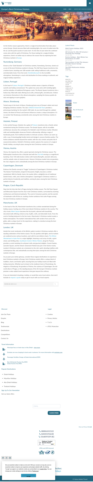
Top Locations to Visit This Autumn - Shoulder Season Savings (77, 63)
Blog (2, 322)
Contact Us (4, 338)
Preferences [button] (35, 471)
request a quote (16, 277)
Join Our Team (5, 314)
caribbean (67, 90)
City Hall (40, 154)
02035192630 (47, 434)
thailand (67, 86)
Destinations (5, 330)
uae (66, 84)
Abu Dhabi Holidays (10, 382)
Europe (19, 58)
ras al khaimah (69, 93)
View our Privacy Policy (85, 427)
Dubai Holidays (9, 374)
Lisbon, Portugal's (18, 85)
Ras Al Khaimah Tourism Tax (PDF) (17, 362)
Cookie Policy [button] (43, 469)
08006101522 (47, 431)
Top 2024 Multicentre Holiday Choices (75, 68)
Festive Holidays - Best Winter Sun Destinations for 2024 (76, 57)
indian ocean (68, 95)
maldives (67, 83)
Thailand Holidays (10, 386)
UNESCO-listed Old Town (37, 107)
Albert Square (15, 211)
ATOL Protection (53, 326)
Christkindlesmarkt (34, 73)
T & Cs (50, 322)
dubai (66, 79)
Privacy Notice (52, 318)
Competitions (5, 334)
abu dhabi (67, 81)
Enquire (3, 318)
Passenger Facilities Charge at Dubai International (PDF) (23, 357)
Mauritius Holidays (10, 378)
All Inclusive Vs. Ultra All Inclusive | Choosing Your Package (76, 52)
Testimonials (5, 326)
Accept (29, 476)
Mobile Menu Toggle (90, 3)
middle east (68, 88)
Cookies (50, 314)
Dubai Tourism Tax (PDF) (14, 363)
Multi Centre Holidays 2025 (74, 48)
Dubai (66, 91)
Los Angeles (77, 116)
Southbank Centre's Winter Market (31, 241)
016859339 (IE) (47, 436)
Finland (34, 125)
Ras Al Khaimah (78, 110)
